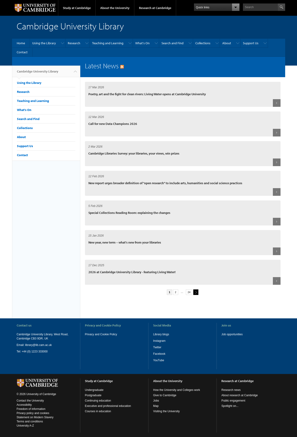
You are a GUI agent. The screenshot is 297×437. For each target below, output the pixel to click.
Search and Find (172, 43)
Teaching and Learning (107, 43)
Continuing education (98, 400)
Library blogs (161, 334)
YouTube (158, 360)
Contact (22, 52)
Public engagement (233, 400)
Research (74, 43)
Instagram (159, 340)
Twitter (157, 347)
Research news (231, 390)
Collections (202, 43)
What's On (142, 43)
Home (21, 43)
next (195, 292)
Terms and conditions (30, 421)
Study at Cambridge (77, 8)
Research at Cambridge (155, 8)
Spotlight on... (229, 406)
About (226, 43)
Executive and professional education (108, 406)
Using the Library (44, 43)
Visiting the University (166, 411)
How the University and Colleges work (176, 390)
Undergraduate (94, 390)
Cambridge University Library (37, 73)
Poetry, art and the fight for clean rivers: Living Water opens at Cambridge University (147, 94)
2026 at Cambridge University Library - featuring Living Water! (132, 272)
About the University (114, 8)
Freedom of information (31, 409)
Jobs (156, 400)
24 (189, 292)
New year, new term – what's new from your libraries (124, 242)
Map (155, 406)
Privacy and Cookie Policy (101, 334)
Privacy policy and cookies (33, 413)
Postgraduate (93, 395)
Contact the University (30, 400)
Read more (277, 103)
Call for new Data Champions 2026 (112, 124)
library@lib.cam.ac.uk (38, 345)
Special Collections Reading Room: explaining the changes (129, 213)
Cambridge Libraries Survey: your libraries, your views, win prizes (133, 153)
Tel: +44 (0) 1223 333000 (32, 351)
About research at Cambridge (239, 395)
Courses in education (98, 411)
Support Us (250, 43)
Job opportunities (231, 334)
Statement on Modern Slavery (35, 417)
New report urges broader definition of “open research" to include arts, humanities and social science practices (165, 183)
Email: (21, 345)
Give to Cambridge (164, 395)
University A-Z (25, 425)
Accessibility (24, 404)
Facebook (159, 353)
